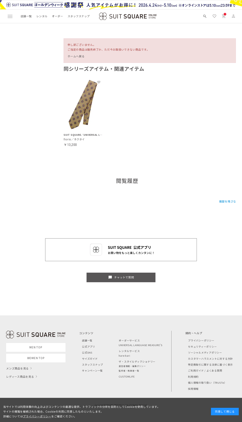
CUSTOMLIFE (127, 376)
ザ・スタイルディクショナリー (137, 361)
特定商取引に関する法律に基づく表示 (210, 364)
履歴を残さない (229, 201)
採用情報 (193, 389)
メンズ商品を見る (17, 368)
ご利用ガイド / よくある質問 (205, 370)
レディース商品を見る (20, 376)
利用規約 (193, 376)
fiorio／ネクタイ (74, 139)
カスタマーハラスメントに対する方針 (210, 358)
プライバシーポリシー (201, 340)
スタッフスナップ (79, 16)
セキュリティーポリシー (202, 346)
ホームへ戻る (76, 56)
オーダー (57, 16)
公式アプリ (88, 346)
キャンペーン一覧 (92, 370)
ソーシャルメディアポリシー (205, 352)
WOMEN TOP (36, 358)
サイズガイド (90, 358)
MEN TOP (35, 347)
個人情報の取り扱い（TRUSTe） (207, 382)
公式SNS (87, 352)
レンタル (41, 16)
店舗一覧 (26, 16)
